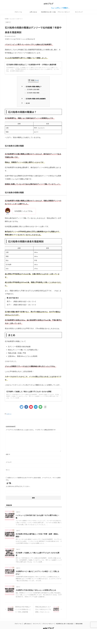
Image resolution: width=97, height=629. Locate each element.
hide (36, 80)
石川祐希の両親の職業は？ (33, 86)
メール (8, 462)
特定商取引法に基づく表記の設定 (48, 12)
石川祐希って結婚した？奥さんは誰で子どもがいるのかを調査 (37, 550)
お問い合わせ (33, 12)
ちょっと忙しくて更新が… (65, 8)
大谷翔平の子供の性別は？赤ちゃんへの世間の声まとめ (35, 585)
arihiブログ (48, 4)
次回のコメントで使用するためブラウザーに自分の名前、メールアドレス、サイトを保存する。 (33, 478)
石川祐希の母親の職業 (31, 92)
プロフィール (18, 12)
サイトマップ (79, 12)
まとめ (27, 103)
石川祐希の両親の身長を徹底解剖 (35, 98)
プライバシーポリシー (63, 12)
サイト (8, 469)
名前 (8, 454)
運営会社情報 (79, 618)
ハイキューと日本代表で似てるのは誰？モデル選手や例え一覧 (37, 515)
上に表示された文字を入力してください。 (18, 486)
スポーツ (8, 413)
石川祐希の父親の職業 (31, 89)
